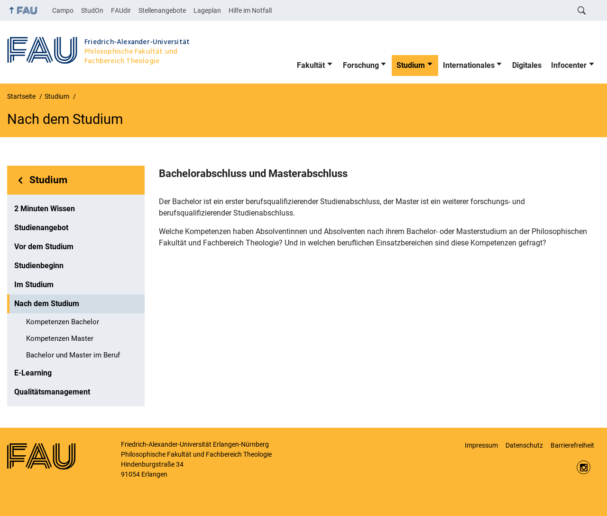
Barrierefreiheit (572, 445)
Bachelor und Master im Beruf (73, 355)
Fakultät (311, 65)
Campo (63, 10)
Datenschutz (524, 445)
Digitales (527, 65)
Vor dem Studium (44, 246)
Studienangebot (41, 227)
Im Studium (34, 284)
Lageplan (207, 10)
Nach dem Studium (46, 303)
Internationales (469, 65)
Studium (410, 65)
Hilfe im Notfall (250, 10)
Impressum (481, 445)
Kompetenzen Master (59, 338)
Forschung (361, 65)
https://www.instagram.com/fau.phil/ (583, 467)
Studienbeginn (39, 265)
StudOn (92, 10)
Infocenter (569, 65)
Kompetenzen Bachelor (62, 322)
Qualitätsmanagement (52, 391)
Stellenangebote (162, 10)
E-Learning (33, 372)
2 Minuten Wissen (44, 208)
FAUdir (121, 10)
